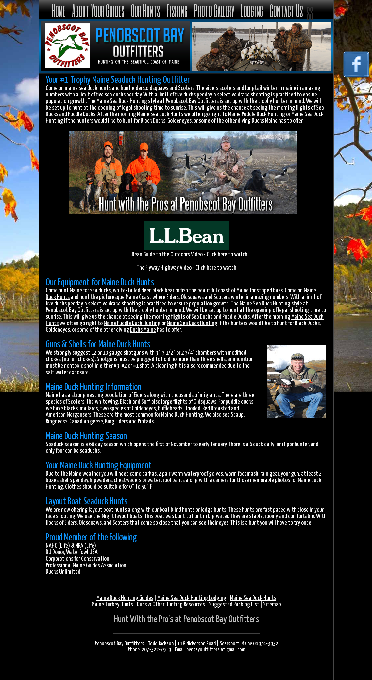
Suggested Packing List (234, 605)
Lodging (252, 10)
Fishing (177, 10)
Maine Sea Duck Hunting (265, 304)
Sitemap (272, 605)
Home (58, 10)
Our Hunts (145, 10)
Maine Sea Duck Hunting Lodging (191, 598)
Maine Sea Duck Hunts (253, 598)
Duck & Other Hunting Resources (171, 605)
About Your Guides (98, 10)
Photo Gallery (214, 10)
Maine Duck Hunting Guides (124, 598)
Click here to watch (227, 255)
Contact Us (286, 10)
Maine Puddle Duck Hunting (132, 323)
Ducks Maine (143, 330)
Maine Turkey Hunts (112, 605)
